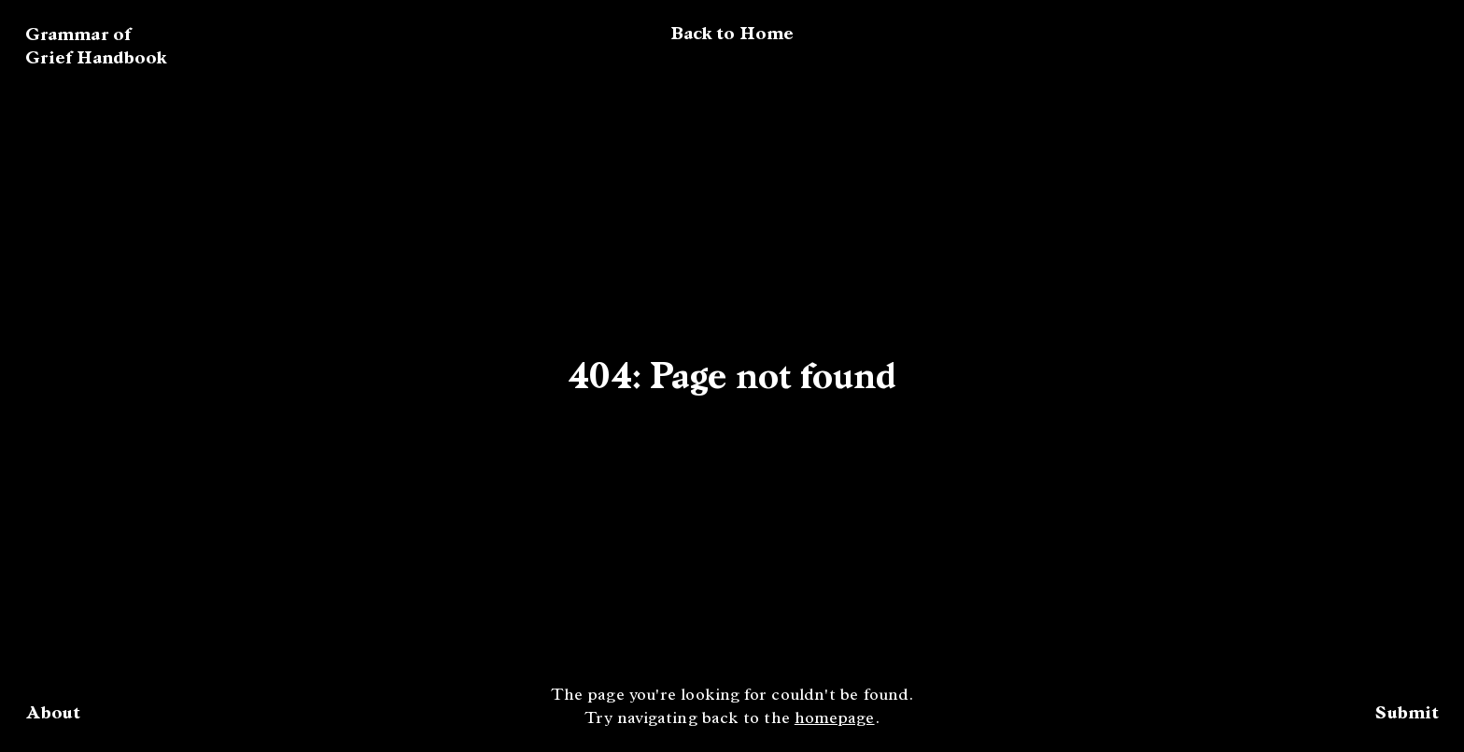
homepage (835, 719)
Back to (732, 33)
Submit (1407, 712)
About (52, 712)
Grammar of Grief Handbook (96, 45)
